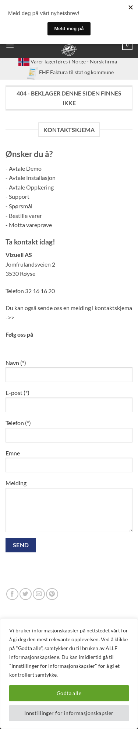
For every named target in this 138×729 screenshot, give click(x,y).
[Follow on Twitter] (26, 594)
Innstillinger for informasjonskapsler (69, 713)
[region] (69, 673)
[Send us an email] (39, 594)
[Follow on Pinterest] (52, 594)
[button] (10, 45)
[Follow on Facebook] (12, 594)
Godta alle (69, 693)
